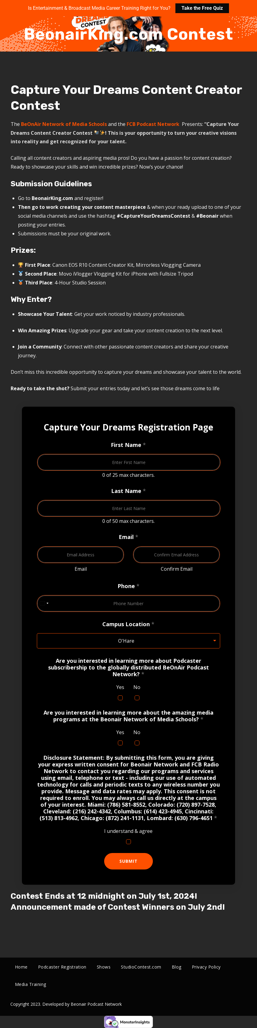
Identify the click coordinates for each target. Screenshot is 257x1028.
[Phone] (128, 603)
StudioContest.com (141, 967)
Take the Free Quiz (202, 8)
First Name (128, 444)
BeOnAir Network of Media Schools (64, 124)
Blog (176, 967)
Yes (120, 687)
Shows (104, 967)
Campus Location (128, 624)
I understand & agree (128, 831)
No (136, 687)
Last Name (128, 490)
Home (21, 967)
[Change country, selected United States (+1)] (44, 603)
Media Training (30, 984)
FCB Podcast (142, 124)
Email (80, 569)
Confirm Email (176, 569)
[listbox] (128, 641)
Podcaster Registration (62, 967)
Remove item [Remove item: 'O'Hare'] (209, 641)
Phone (128, 586)
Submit (128, 861)
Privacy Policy (206, 967)
